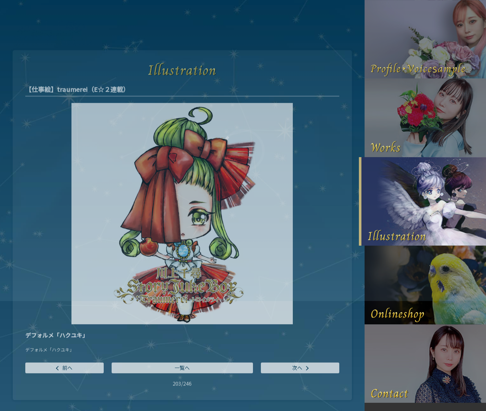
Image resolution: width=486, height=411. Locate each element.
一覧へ (182, 368)
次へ (297, 368)
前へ (67, 368)
